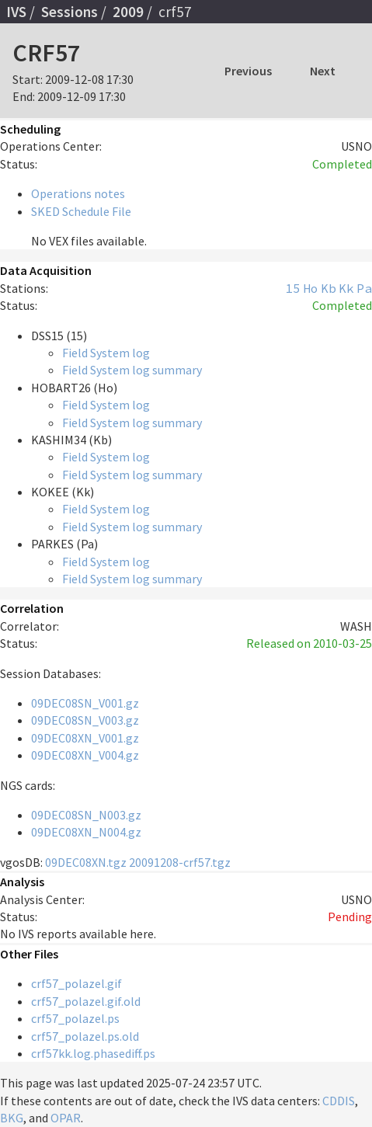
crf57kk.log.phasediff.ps (93, 1053)
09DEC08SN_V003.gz (85, 720)
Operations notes (78, 193)
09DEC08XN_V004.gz (85, 755)
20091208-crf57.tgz (180, 862)
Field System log (106, 352)
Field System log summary (132, 369)
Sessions (69, 11)
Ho (310, 288)
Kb (328, 288)
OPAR (65, 1117)
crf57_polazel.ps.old (85, 1036)
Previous (248, 70)
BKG (11, 1117)
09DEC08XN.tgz (86, 862)
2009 (128, 11)
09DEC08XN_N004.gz (86, 832)
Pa (364, 288)
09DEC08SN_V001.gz (85, 703)
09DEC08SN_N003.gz (86, 815)
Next (322, 70)
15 (293, 288)
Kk (346, 288)
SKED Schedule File (81, 211)
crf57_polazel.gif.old (86, 1001)
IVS (16, 11)
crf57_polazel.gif (76, 983)
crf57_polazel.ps (75, 1018)
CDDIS (338, 1100)
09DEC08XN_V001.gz (85, 738)
